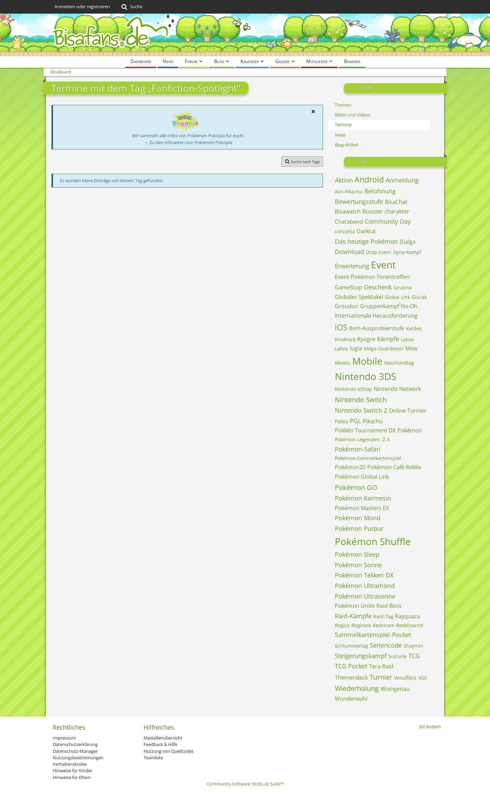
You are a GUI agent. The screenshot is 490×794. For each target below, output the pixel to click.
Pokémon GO (356, 487)
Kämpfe (388, 339)
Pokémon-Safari (357, 449)
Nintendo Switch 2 (361, 410)
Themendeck (351, 677)
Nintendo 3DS (365, 376)
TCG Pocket (351, 666)
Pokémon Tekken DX (364, 575)
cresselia (345, 231)
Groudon (346, 306)
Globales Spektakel (359, 297)
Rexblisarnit (409, 625)
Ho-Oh (409, 306)
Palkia (341, 421)
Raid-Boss (389, 605)
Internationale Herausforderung (376, 315)
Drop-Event (378, 252)
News (340, 135)
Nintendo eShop (353, 389)
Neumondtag (399, 363)
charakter (397, 211)
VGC (422, 677)
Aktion (344, 180)
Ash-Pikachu (349, 191)
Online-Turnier (407, 410)
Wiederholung (357, 688)
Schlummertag (351, 645)
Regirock (361, 625)
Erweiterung (352, 266)
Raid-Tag (383, 616)
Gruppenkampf (379, 306)
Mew (411, 348)
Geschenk (378, 287)
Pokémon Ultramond (365, 586)
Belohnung (380, 191)
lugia (356, 348)
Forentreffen (393, 277)
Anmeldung (402, 180)
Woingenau (395, 689)
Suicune (397, 656)
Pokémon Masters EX (362, 508)
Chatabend (349, 221)
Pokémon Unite (355, 605)
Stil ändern (430, 727)
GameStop (348, 287)
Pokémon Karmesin (363, 498)
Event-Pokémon (355, 277)
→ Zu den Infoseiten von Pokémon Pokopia (188, 142)
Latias (407, 339)
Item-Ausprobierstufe (376, 328)
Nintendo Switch (361, 399)
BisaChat (396, 202)
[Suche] (131, 7)
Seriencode (386, 645)
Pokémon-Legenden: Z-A (362, 439)
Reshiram (383, 625)
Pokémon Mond (357, 518)
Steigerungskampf (361, 656)
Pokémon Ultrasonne (365, 596)
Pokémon (409, 430)
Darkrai (366, 231)
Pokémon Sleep (357, 554)
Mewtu (342, 363)
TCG (414, 656)
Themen (343, 105)
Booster (372, 211)
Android (369, 179)
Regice (342, 625)
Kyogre (366, 339)
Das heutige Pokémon (366, 241)
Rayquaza (407, 616)
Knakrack (345, 339)
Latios (341, 348)
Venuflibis (405, 677)
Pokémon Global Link (362, 476)
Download (349, 252)
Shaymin (413, 645)
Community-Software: (245, 784)
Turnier (381, 677)
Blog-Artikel (346, 145)
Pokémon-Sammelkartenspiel (368, 458)
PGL (355, 421)
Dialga (407, 241)
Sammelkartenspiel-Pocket (373, 635)
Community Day (388, 221)
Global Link (397, 297)
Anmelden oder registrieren (82, 6)
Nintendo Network (397, 389)
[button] (313, 111)
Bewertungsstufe (359, 201)
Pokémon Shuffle (373, 541)
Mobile (367, 360)
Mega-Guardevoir (384, 348)
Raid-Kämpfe (353, 616)
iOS (341, 327)
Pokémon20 (350, 467)
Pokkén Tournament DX (365, 430)
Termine (343, 125)
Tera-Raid (381, 666)
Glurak (419, 297)
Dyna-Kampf (407, 252)
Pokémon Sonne (358, 565)
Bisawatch (348, 211)
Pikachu (373, 421)
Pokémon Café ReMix (394, 467)
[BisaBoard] (245, 35)
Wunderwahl (351, 698)
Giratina (402, 287)
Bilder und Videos (352, 115)
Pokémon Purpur (359, 528)
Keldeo (414, 328)
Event (383, 264)
